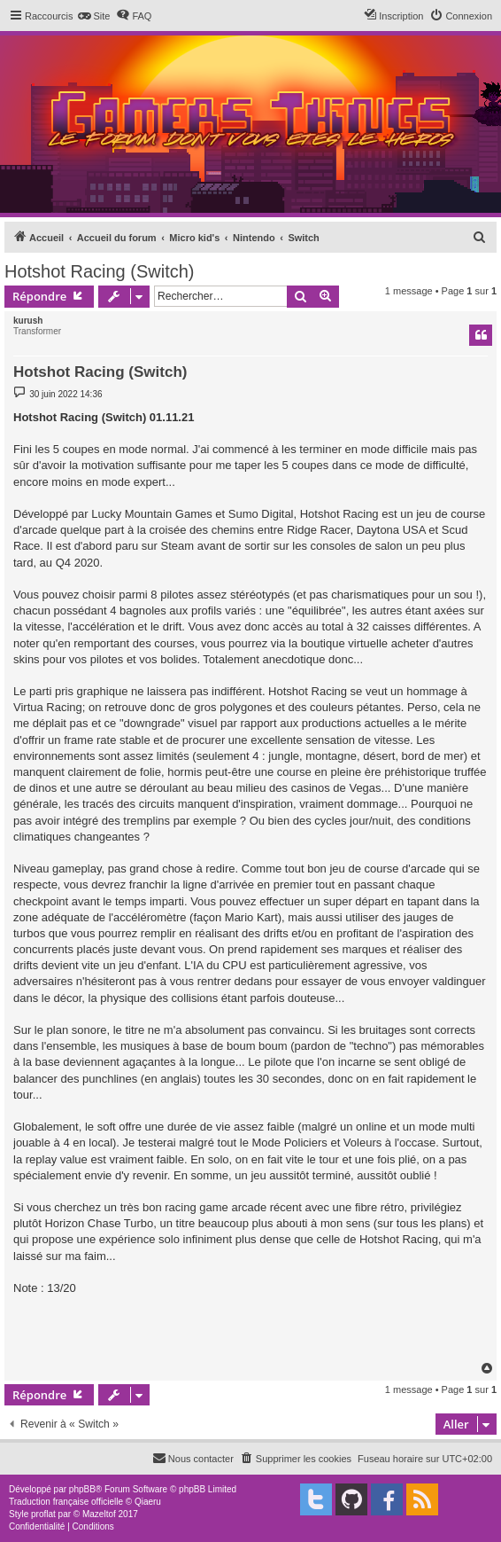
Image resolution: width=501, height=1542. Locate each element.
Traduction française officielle (66, 1502)
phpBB (82, 1489)
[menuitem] (93, 16)
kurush (27, 320)
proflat (43, 1514)
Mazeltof (99, 1514)
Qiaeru (148, 1502)
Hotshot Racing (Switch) (99, 271)
